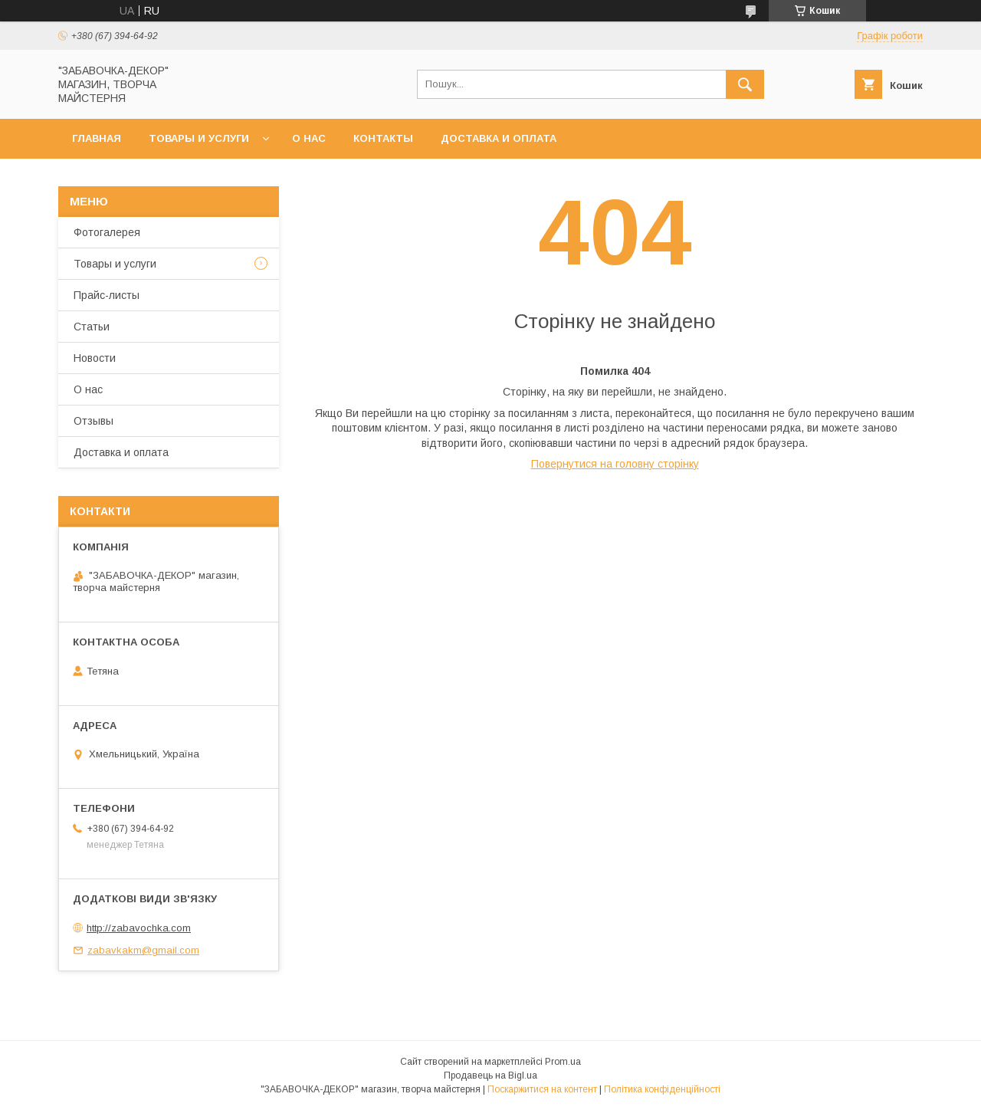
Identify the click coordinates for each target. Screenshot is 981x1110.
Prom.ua (563, 1061)
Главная (96, 138)
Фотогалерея (107, 232)
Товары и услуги (199, 138)
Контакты (383, 138)
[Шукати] (745, 84)
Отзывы (93, 421)
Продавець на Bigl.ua (490, 1075)
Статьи (92, 326)
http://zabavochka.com (139, 928)
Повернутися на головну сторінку (615, 464)
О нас (309, 138)
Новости (95, 358)
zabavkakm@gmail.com (143, 950)
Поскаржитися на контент (542, 1089)
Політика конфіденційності (662, 1089)
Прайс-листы (106, 295)
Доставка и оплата (498, 138)
